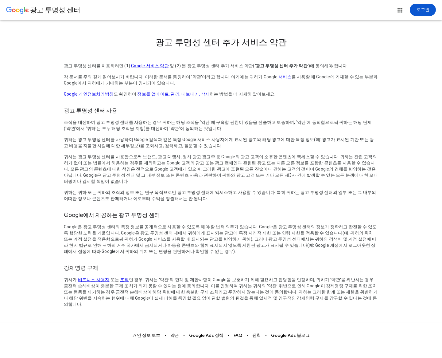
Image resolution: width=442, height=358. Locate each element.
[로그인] (423, 10)
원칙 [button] (256, 335)
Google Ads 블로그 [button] (290, 335)
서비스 (285, 76)
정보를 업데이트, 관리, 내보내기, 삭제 (173, 94)
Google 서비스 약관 (150, 65)
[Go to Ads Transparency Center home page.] (43, 10)
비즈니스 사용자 (94, 279)
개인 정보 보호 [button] (146, 335)
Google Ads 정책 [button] (206, 335)
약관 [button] (174, 335)
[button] (400, 10)
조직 (124, 279)
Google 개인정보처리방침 (89, 94)
